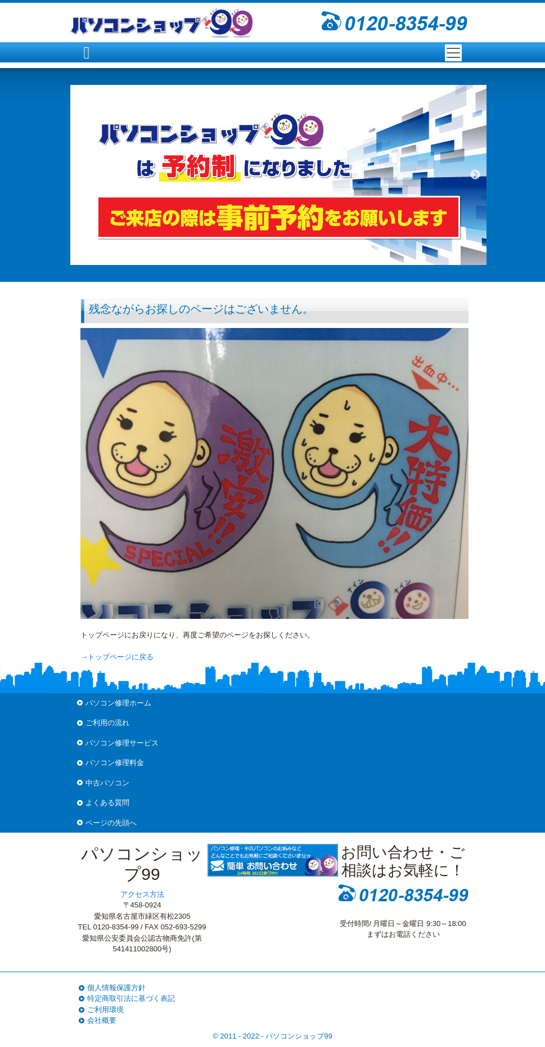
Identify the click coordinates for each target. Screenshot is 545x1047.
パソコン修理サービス (122, 743)
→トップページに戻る (117, 657)
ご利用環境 (105, 1009)
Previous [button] (81, 175)
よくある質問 (107, 802)
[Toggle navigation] (453, 53)
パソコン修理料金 (114, 762)
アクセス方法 (142, 894)
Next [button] (475, 175)
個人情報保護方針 (116, 987)
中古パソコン (107, 783)
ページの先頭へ (111, 823)
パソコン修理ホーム (118, 703)
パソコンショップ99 (298, 1036)
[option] (278, 175)
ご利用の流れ (107, 722)
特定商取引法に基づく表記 (131, 998)
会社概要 (101, 1020)
